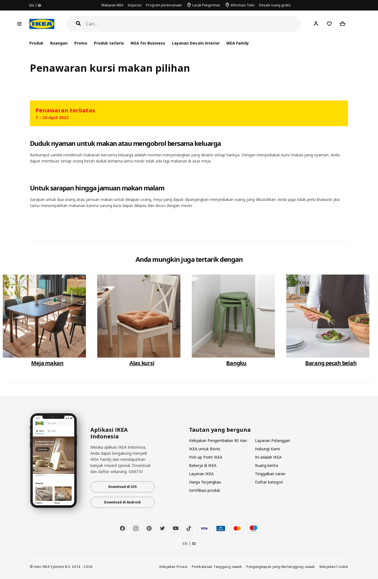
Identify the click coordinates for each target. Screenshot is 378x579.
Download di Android (122, 502)
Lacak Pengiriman (206, 5)
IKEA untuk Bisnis (204, 448)
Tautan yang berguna (220, 430)
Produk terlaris (109, 43)
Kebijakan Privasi (173, 566)
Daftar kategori (269, 482)
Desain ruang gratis (275, 5)
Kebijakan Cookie (334, 566)
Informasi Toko (243, 5)
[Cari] (193, 24)
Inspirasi (135, 5)
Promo (80, 43)
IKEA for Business (148, 43)
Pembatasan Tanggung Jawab (217, 566)
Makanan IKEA (112, 5)
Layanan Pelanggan (272, 440)
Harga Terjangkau (205, 482)
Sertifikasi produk (204, 490)
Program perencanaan (164, 5)
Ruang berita (266, 465)
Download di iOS (122, 486)
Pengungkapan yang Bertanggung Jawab (280, 566)
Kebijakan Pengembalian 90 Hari (218, 440)
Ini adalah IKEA (268, 457)
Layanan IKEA (201, 473)
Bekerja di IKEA (202, 465)
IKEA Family (237, 43)
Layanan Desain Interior (195, 43)
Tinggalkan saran (270, 473)
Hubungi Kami (267, 448)
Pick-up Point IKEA (205, 457)
